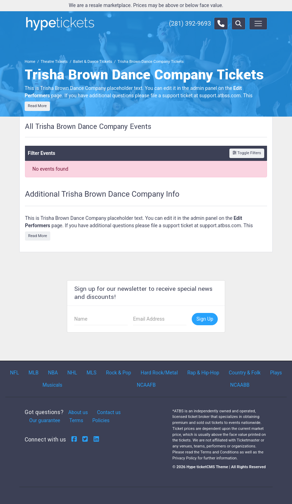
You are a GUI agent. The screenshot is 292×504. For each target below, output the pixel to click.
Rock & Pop (118, 372)
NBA (53, 372)
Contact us (109, 412)
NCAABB (239, 385)
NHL (72, 372)
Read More (37, 106)
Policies (100, 420)
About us (78, 412)
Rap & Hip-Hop (203, 372)
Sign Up (204, 319)
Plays (276, 372)
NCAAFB (146, 385)
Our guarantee (44, 420)
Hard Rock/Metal (159, 372)
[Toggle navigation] (258, 23)
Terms (76, 420)
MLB (33, 372)
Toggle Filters (247, 153)
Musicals (52, 385)
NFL (14, 372)
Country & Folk (244, 372)
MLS (91, 372)
